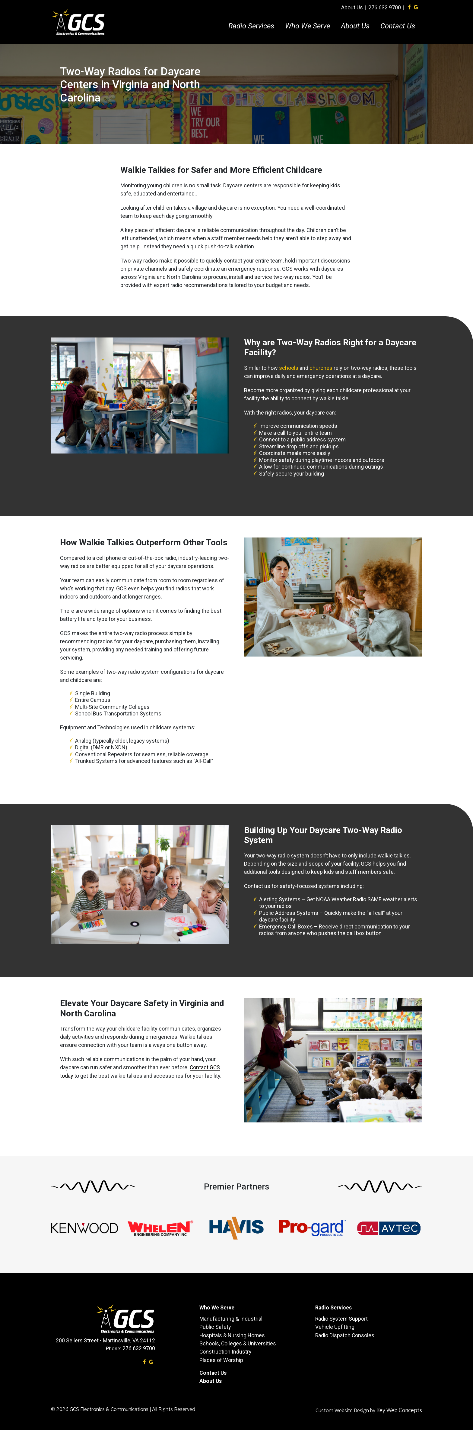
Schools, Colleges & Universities (237, 1343)
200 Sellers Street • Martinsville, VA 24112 (105, 1340)
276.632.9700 (138, 1348)
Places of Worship (221, 1359)
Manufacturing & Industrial (230, 1318)
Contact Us (400, 23)
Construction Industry (225, 1351)
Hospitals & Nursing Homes (232, 1335)
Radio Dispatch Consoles (345, 1335)
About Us (354, 4)
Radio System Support (342, 1318)
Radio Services (253, 23)
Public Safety (215, 1326)
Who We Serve (309, 23)
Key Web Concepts (398, 1409)
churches (321, 368)
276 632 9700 (386, 4)
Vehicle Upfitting (334, 1326)
